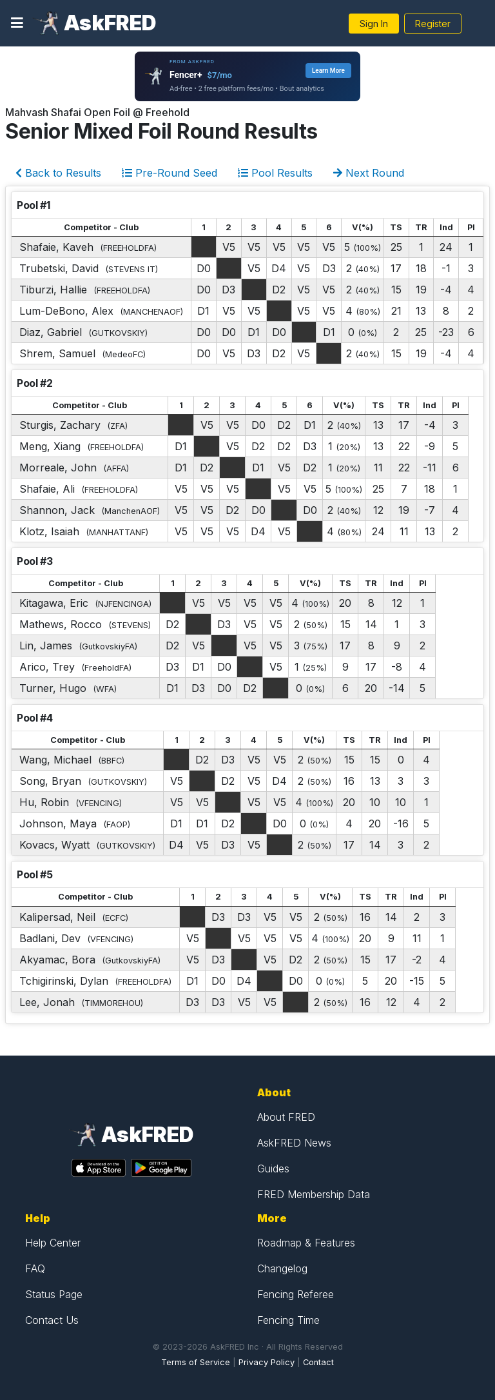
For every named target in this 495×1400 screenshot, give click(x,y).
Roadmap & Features (306, 1242)
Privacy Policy (266, 1362)
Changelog (282, 1268)
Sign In (374, 23)
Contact (318, 1362)
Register (433, 23)
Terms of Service (195, 1362)
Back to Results (58, 172)
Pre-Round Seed (169, 172)
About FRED (286, 1116)
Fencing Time (288, 1320)
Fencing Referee (295, 1294)
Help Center (53, 1242)
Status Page (53, 1294)
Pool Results (275, 172)
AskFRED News (294, 1142)
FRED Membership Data (313, 1194)
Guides (273, 1168)
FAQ (35, 1268)
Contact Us (52, 1320)
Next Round (368, 172)
